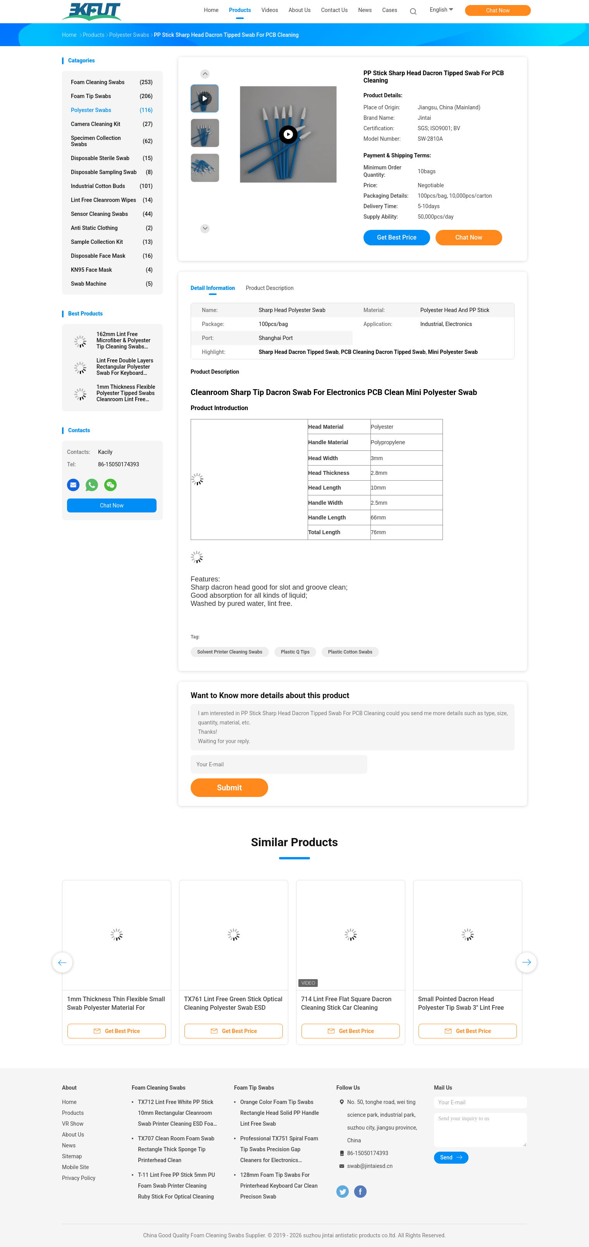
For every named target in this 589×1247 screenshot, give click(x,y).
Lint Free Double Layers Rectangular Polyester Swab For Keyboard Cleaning (124, 366)
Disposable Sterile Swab (112, 158)
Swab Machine (112, 284)
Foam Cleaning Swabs (112, 82)
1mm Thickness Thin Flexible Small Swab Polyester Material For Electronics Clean (116, 1007)
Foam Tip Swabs (112, 96)
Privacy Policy (78, 1178)
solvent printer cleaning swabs (229, 652)
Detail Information (213, 288)
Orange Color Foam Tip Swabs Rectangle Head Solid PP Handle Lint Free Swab (279, 1113)
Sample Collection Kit (112, 242)
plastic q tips (295, 652)
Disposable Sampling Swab (112, 172)
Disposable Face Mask (112, 256)
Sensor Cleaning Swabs (112, 214)
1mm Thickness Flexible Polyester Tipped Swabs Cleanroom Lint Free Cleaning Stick (125, 393)
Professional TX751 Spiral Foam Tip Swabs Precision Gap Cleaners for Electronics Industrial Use (279, 1150)
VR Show (73, 1124)
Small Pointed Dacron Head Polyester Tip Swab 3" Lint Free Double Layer (461, 1007)
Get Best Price (397, 237)
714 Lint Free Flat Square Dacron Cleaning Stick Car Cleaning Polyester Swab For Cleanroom (346, 1007)
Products (73, 1113)
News (69, 1145)
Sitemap (72, 1156)
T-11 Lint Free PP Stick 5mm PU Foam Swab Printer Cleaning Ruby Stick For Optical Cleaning (176, 1186)
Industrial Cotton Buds (112, 186)
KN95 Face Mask (112, 270)
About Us (73, 1134)
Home (69, 1102)
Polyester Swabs (112, 110)
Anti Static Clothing (112, 228)
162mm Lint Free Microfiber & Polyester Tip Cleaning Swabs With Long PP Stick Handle (123, 340)
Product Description (269, 288)
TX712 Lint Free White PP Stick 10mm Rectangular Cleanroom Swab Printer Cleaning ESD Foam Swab (178, 1114)
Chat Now (498, 10)
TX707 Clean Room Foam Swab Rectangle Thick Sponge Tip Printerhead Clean (176, 1149)
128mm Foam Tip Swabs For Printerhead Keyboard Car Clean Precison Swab (279, 1186)
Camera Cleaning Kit (112, 124)
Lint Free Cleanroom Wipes (112, 200)
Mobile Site (75, 1167)
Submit (229, 787)
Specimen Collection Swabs (112, 141)
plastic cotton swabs (350, 652)
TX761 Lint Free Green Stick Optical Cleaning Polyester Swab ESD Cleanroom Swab (233, 1007)
